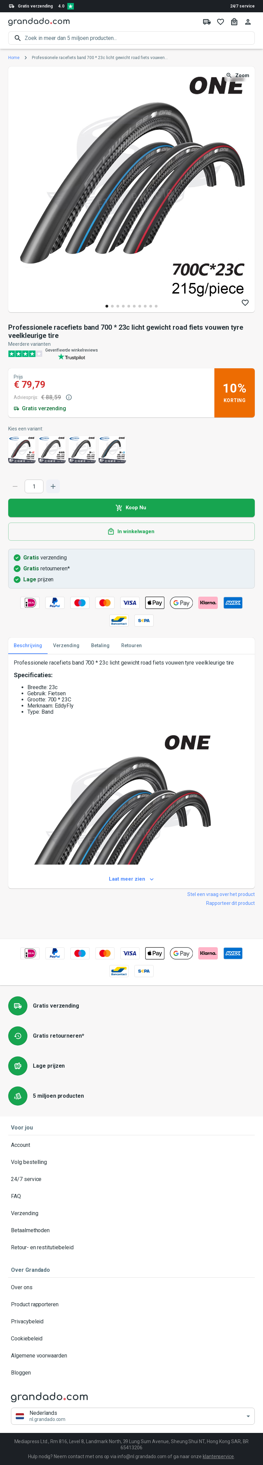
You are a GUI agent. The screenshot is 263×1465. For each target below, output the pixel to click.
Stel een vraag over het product (221, 894)
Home (14, 57)
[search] (140, 38)
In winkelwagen (131, 532)
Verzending (131, 1213)
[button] (133, 1416)
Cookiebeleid (131, 1338)
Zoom (238, 75)
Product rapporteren (131, 1304)
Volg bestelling (131, 1162)
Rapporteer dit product (230, 903)
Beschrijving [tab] (28, 646)
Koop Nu (131, 508)
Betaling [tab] (100, 646)
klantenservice (218, 1456)
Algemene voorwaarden (131, 1355)
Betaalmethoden (131, 1230)
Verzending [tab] (66, 646)
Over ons (131, 1287)
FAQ (131, 1196)
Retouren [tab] (131, 646)
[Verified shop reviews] (70, 6)
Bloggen (131, 1372)
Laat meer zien (131, 879)
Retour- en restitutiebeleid (131, 1247)
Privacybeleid (131, 1321)
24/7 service (242, 6)
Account (131, 1145)
